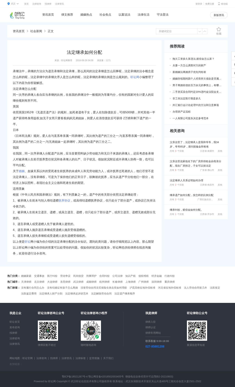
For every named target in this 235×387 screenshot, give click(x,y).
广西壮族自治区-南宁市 (209, 199)
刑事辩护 (91, 275)
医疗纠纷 (52, 275)
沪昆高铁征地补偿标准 (142, 287)
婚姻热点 (86, 14)
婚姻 (22, 171)
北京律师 (39, 281)
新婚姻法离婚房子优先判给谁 (189, 72)
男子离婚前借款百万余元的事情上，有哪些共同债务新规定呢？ (197, 85)
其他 (220, 151)
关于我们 (108, 358)
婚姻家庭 (26, 275)
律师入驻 (150, 321)
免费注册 (209, 4)
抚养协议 (64, 200)
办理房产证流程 (182, 111)
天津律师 (26, 281)
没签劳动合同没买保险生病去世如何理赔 (104, 287)
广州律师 (143, 281)
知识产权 (130, 275)
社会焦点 (105, 14)
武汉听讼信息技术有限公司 (86, 381)
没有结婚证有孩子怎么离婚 (62, 287)
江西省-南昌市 (207, 184)
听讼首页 (15, 321)
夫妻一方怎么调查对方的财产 (189, 65)
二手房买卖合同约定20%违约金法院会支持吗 (197, 91)
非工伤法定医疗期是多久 (187, 98)
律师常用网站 (153, 332)
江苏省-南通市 (207, 151)
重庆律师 (169, 281)
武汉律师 (78, 281)
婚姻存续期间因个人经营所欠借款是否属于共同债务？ (197, 78)
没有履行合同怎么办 (32, 287)
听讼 (27, 241)
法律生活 (143, 14)
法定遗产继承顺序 (124, 293)
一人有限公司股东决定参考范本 (191, 118)
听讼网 (134, 77)
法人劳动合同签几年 (195, 287)
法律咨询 (36, 4)
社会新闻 (36, 31)
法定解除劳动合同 (101, 293)
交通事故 (39, 275)
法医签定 (215, 287)
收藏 (218, 31)
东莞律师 (65, 281)
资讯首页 (48, 14)
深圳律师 (156, 281)
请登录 (199, 4)
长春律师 (117, 281)
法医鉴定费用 (29, 293)
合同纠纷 (104, 275)
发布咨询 (15, 327)
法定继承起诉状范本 (76, 293)
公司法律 (117, 275)
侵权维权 (143, 275)
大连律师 (52, 281)
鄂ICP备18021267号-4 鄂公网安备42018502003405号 (93, 376)
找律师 (48, 4)
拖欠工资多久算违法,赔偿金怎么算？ (193, 58)
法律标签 (80, 358)
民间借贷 (78, 275)
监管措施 (94, 358)
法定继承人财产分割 (50, 293)
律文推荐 (67, 14)
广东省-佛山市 (207, 170)
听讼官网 (27, 358)
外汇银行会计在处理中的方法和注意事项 (196, 105)
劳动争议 (65, 275)
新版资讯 (219, 15)
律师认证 (150, 327)
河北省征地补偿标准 (169, 287)
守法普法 (163, 14)
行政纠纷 (169, 275)
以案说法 (124, 14)
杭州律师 (104, 281)
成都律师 (91, 281)
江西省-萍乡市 (207, 214)
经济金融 (156, 275)
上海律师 (130, 281)
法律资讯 (59, 4)
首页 (26, 4)
